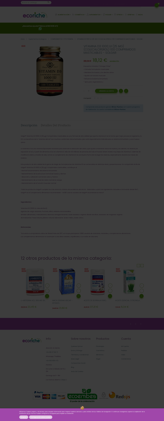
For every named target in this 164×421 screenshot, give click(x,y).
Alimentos (99, 355)
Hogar (98, 359)
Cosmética (100, 350)
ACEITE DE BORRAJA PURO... (95, 300)
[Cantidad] (89, 91)
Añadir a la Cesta (106, 91)
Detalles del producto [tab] (56, 125)
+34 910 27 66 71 (52, 352)
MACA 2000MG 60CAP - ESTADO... (62, 301)
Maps (63, 380)
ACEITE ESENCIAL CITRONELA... (128, 300)
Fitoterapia (100, 346)
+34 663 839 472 (52, 361)
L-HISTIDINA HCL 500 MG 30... (33, 300)
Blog (72, 367)
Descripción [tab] (29, 125)
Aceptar (24, 417)
